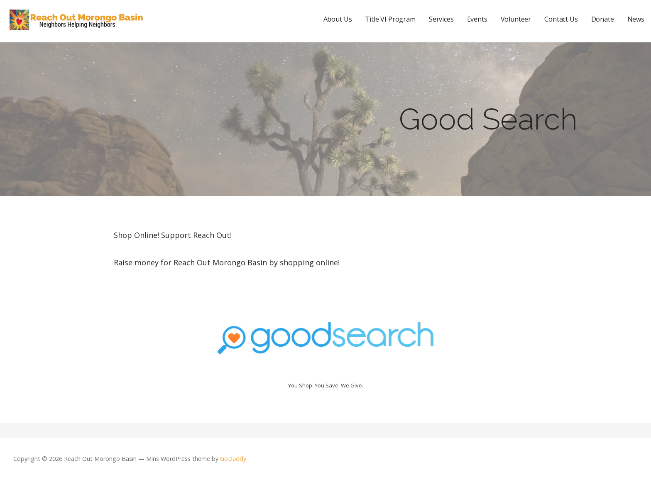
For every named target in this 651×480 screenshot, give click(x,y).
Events (477, 19)
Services (441, 19)
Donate (602, 19)
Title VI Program (390, 19)
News (635, 19)
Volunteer (516, 19)
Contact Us (561, 19)
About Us (337, 19)
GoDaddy (233, 459)
